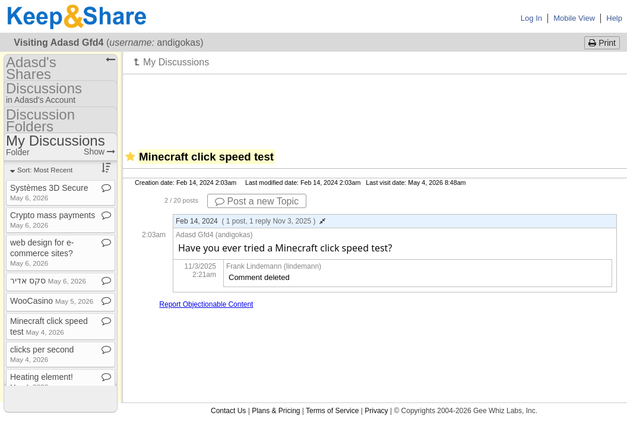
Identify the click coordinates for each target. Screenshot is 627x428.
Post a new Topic (257, 201)
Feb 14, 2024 (250, 221)
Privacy (376, 411)
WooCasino (51, 301)
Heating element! (41, 381)
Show (99, 151)
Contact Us (228, 411)
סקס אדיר (48, 280)
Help (614, 18)
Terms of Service (332, 411)
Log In (531, 18)
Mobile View (574, 18)
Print (602, 43)
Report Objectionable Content (206, 304)
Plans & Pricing (276, 411)
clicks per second (42, 354)
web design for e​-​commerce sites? (42, 252)
